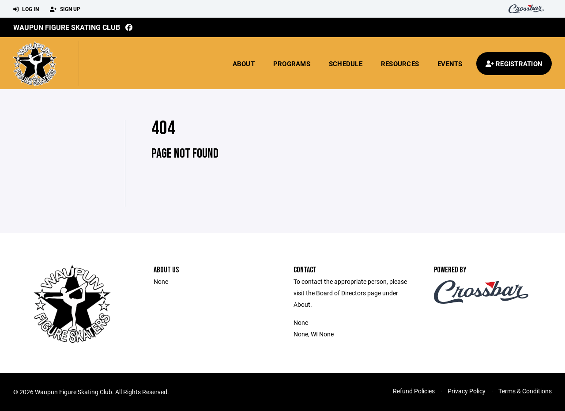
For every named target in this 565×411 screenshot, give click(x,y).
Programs (291, 63)
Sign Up (65, 9)
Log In (26, 9)
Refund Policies (414, 391)
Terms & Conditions (525, 391)
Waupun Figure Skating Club (66, 27)
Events (450, 63)
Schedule (345, 63)
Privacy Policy (467, 391)
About (244, 63)
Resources (400, 63)
